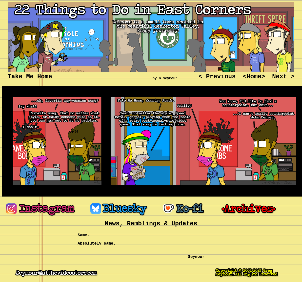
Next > (283, 76)
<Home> (254, 76)
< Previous (217, 76)
